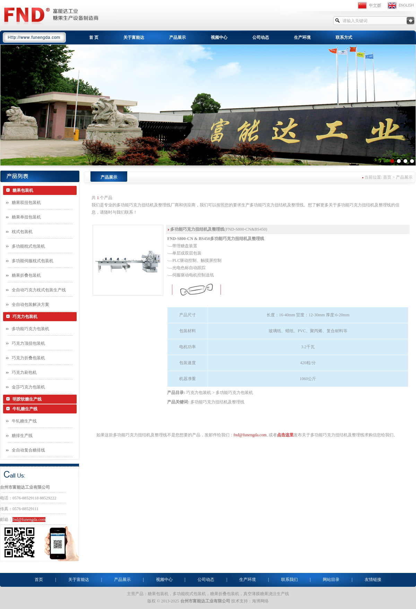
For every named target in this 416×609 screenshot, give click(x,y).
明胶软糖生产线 (27, 399)
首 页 (93, 37)
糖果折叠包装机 (26, 275)
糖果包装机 (22, 190)
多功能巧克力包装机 (30, 328)
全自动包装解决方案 (30, 304)
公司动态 (260, 37)
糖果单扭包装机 (26, 217)
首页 (39, 579)
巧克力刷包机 (24, 372)
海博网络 (260, 601)
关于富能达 (133, 37)
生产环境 (302, 37)
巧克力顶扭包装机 (28, 343)
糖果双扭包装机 (26, 202)
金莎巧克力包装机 (28, 387)
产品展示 (177, 37)
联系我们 (289, 579)
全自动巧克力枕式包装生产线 (39, 290)
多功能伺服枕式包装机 (32, 260)
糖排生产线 (22, 435)
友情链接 (373, 579)
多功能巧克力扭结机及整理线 (217, 402)
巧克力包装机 (24, 316)
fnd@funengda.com (28, 519)
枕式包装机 (22, 231)
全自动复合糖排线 (28, 450)
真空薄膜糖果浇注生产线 (266, 593)
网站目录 (331, 579)
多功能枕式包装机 (28, 246)
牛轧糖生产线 (24, 408)
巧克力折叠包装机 (28, 357)
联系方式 (344, 37)
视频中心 (219, 37)
